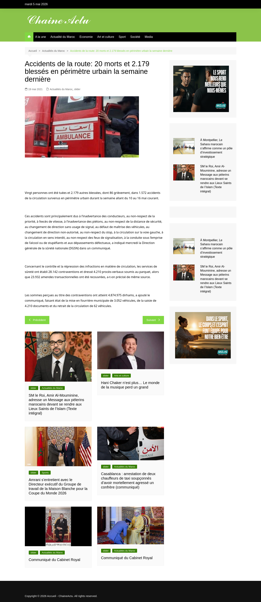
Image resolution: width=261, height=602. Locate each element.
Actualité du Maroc (62, 36)
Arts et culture (121, 375)
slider (77, 89)
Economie (86, 36)
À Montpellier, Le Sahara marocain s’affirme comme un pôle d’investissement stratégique (216, 148)
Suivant (153, 319)
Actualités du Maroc (61, 89)
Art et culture (105, 36)
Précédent (37, 319)
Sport (122, 36)
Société (135, 36)
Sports (45, 472)
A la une (40, 36)
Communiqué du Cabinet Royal (54, 560)
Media (149, 36)
